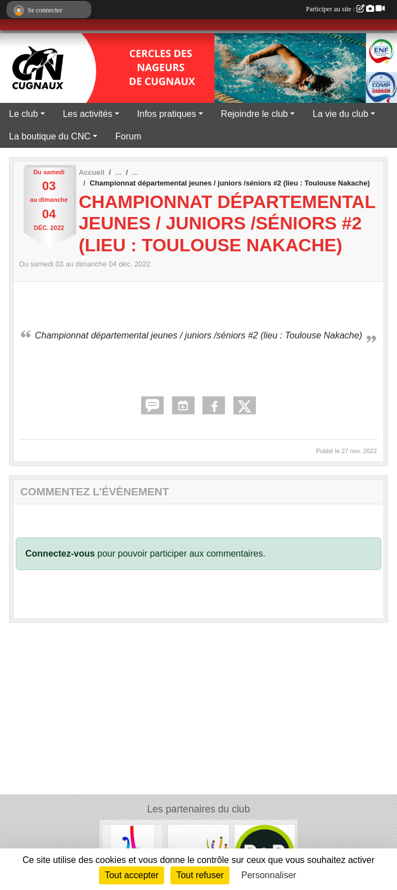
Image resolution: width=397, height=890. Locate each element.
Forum (128, 136)
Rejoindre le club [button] (254, 114)
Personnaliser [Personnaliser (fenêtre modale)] (268, 875)
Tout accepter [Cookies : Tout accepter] (132, 875)
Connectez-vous (60, 553)
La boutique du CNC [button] (50, 136)
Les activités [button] (87, 114)
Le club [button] (23, 114)
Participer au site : (345, 9)
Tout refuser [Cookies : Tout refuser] (199, 875)
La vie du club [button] (340, 114)
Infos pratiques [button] (166, 114)
